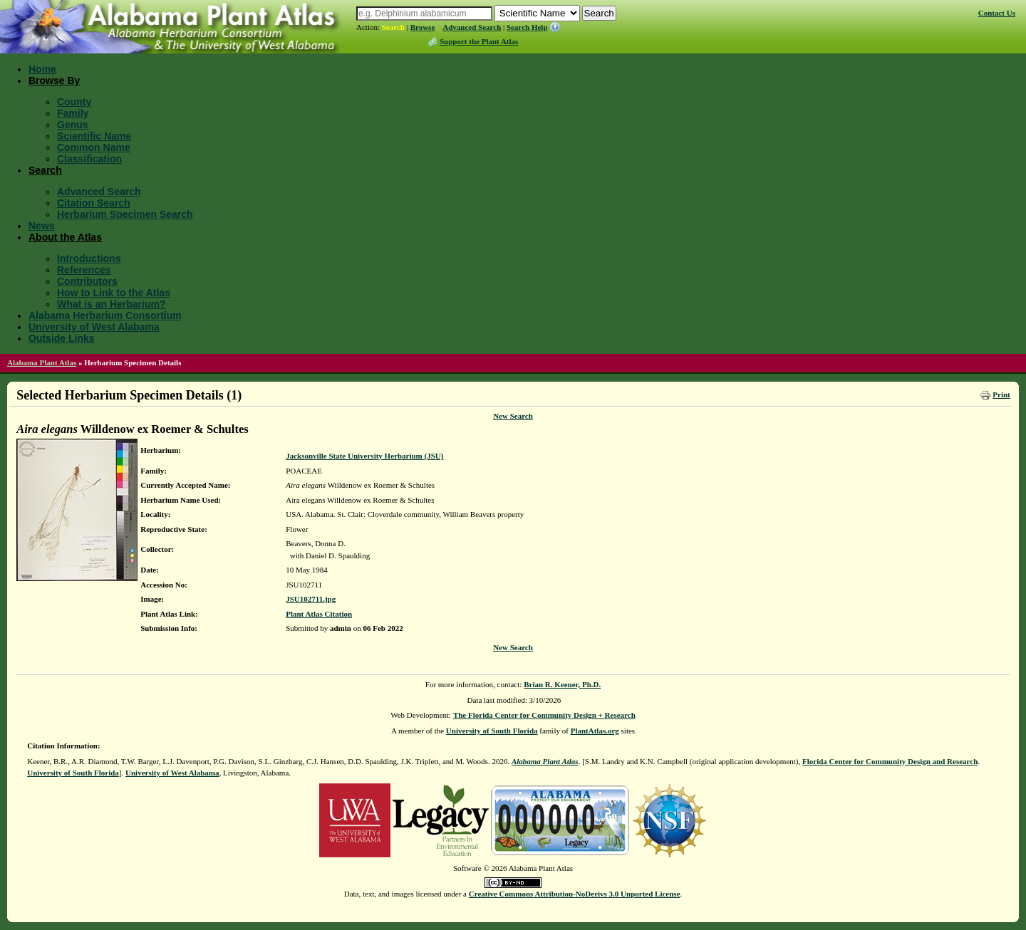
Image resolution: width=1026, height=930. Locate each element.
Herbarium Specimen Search (125, 214)
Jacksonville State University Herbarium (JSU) (364, 455)
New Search (513, 416)
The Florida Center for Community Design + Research (544, 715)
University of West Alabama (94, 327)
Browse (422, 27)
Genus (72, 124)
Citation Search (93, 203)
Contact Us (996, 13)
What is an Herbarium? (111, 304)
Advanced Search (471, 27)
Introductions (88, 258)
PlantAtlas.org (595, 730)
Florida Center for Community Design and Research (890, 761)
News (41, 225)
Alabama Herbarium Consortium (105, 315)
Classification (89, 158)
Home (42, 69)
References (84, 270)
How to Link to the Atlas (113, 292)
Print (1001, 394)
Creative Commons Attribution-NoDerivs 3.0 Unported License (574, 893)
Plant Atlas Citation (319, 614)
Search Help (527, 27)
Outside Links (61, 338)
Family (72, 113)
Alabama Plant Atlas (41, 362)
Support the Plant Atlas (479, 41)
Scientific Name (94, 136)
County (74, 102)
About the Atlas (65, 237)
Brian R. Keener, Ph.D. (562, 684)
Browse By (54, 80)
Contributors (87, 281)
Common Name (93, 147)
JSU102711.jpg (311, 599)
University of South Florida (492, 730)
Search (393, 27)
